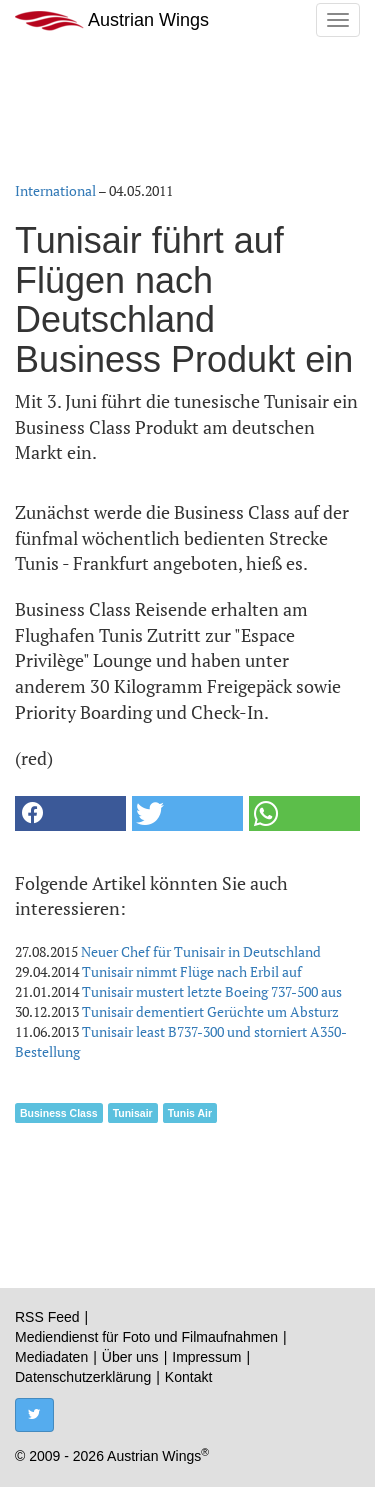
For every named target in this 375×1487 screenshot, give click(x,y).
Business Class (59, 1113)
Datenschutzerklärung (83, 1377)
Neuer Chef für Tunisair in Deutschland (201, 951)
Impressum (206, 1357)
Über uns (130, 1357)
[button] (70, 813)
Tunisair (133, 1113)
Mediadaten (51, 1357)
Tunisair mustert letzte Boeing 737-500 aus (212, 991)
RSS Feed (47, 1317)
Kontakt (188, 1377)
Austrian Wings (112, 20)
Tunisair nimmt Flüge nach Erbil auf (192, 971)
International (55, 190)
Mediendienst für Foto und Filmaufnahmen (146, 1337)
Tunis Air (190, 1113)
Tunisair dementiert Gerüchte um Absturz (210, 1011)
